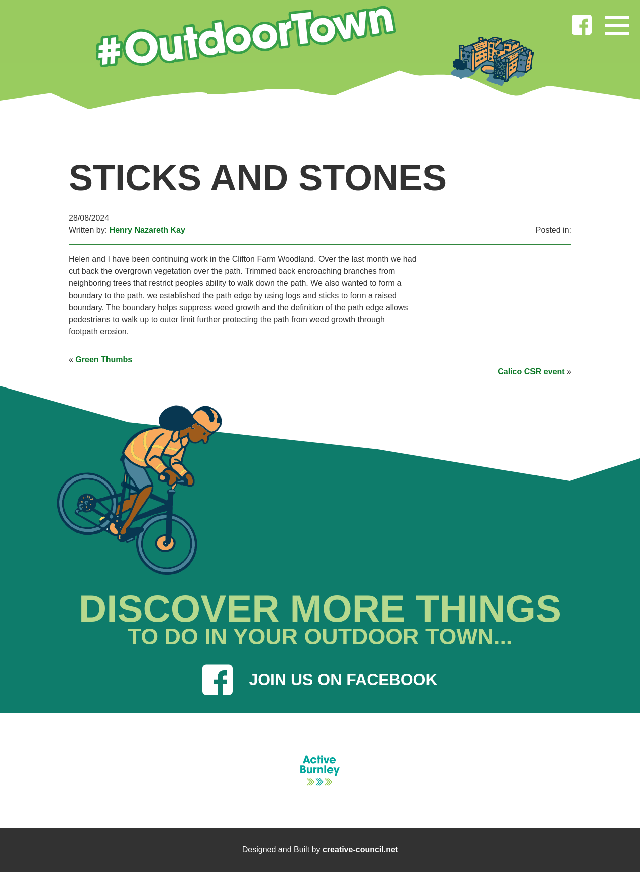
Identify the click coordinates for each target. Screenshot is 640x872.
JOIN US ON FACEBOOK (319, 679)
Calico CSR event (531, 371)
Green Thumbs (103, 359)
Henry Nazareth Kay (147, 230)
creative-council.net (360, 849)
